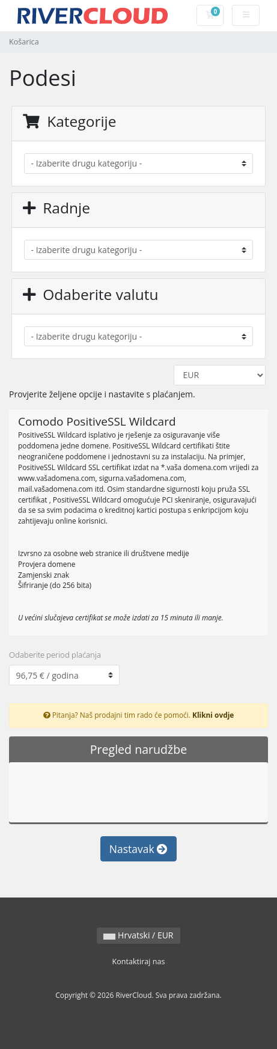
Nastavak (138, 849)
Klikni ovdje (213, 715)
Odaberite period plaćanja (55, 654)
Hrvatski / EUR (138, 935)
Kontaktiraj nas (138, 961)
